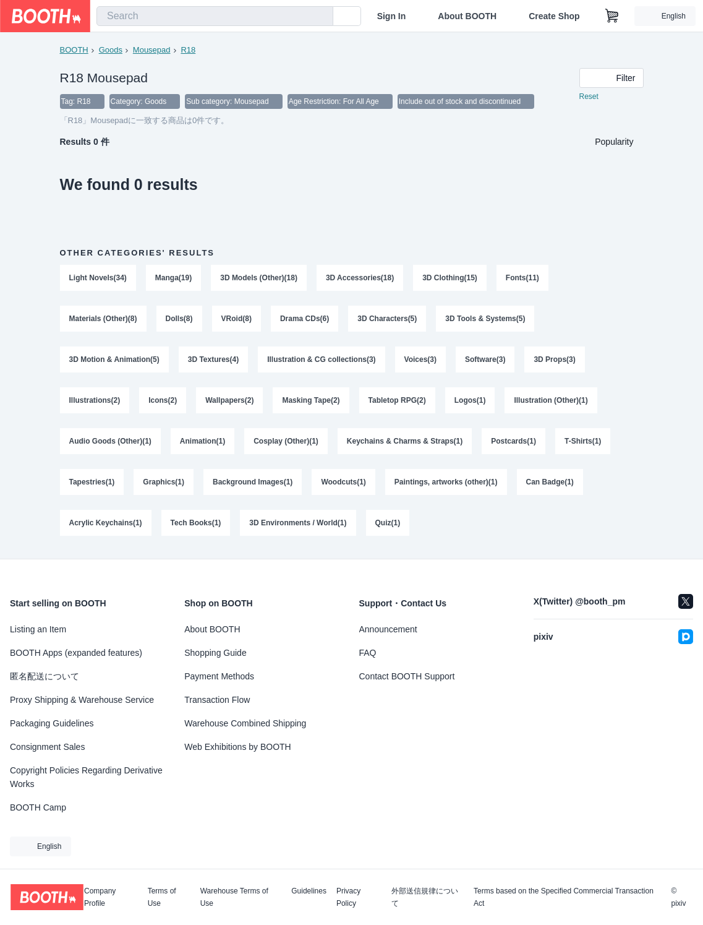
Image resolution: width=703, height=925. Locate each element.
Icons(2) (162, 400)
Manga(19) (173, 277)
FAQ (368, 653)
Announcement (388, 629)
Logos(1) (470, 400)
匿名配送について (44, 676)
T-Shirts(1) (583, 441)
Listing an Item (38, 629)
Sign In (391, 16)
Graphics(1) (163, 482)
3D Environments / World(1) (297, 522)
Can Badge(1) (550, 482)
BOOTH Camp (38, 807)
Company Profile (100, 897)
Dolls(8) (179, 318)
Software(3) (485, 359)
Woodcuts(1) (343, 482)
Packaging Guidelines (51, 723)
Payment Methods (219, 676)
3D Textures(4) (213, 359)
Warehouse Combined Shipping (245, 723)
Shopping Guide (215, 653)
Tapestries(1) (92, 482)
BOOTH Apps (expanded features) (76, 653)
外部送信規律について (424, 897)
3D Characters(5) (387, 318)
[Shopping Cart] (612, 16)
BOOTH (74, 49)
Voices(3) (420, 359)
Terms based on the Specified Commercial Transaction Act (564, 897)
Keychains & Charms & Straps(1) (404, 441)
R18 (188, 49)
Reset (589, 96)
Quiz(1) (388, 522)
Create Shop (554, 16)
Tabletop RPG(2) (397, 400)
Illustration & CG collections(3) (321, 359)
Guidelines (308, 891)
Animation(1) (202, 441)
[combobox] (214, 16)
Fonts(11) (522, 277)
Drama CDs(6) (304, 318)
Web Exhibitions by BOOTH (237, 747)
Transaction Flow (217, 700)
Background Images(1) (252, 482)
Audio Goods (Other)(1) (110, 441)
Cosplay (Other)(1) (286, 441)
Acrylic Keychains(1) (105, 522)
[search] (320, 16)
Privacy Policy (348, 897)
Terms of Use (162, 897)
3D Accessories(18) (360, 277)
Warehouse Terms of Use (234, 897)
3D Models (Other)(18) (258, 277)
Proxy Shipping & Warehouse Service (82, 700)
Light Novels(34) (98, 277)
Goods (110, 49)
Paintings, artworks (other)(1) (446, 482)
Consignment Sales (47, 747)
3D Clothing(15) (449, 277)
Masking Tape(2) (310, 400)
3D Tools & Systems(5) (485, 318)
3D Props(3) (554, 359)
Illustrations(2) (95, 400)
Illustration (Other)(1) (550, 400)
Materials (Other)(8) (103, 318)
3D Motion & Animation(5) (114, 359)
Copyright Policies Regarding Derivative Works (86, 777)
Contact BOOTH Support (407, 676)
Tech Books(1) (196, 522)
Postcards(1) (513, 441)
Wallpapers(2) (229, 400)
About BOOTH (467, 16)
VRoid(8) (236, 318)
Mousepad (152, 49)
